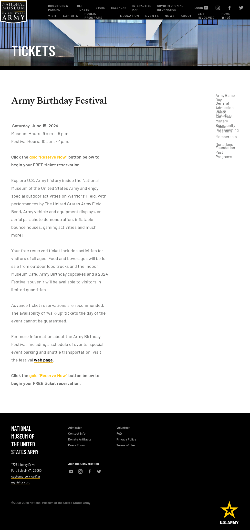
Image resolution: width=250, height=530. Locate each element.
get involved (206, 16)
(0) (225, 18)
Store (100, 7)
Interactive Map (141, 7)
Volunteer (123, 428)
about (186, 16)
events (152, 16)
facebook (229, 8)
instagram (218, 8)
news (170, 16)
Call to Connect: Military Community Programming (227, 121)
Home (226, 14)
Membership (226, 136)
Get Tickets (83, 7)
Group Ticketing (224, 113)
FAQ (119, 433)
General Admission (225, 105)
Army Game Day (225, 97)
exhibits (71, 16)
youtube (206, 8)
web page (43, 359)
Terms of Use (125, 445)
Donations (224, 144)
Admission (75, 428)
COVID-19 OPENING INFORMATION (170, 7)
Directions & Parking (58, 7)
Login (199, 7)
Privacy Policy (126, 439)
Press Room (76, 445)
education (129, 16)
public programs (93, 16)
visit (52, 16)
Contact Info (76, 433)
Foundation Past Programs (225, 152)
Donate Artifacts (79, 439)
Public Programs (224, 129)
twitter (241, 8)
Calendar (118, 7)
